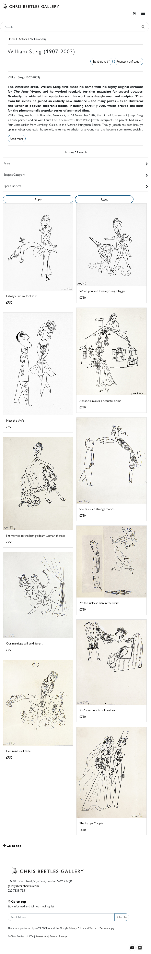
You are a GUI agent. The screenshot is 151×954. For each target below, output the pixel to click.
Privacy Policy (76, 928)
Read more (16, 138)
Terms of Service (98, 928)
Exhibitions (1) (101, 61)
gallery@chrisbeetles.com (23, 885)
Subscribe (122, 917)
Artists (23, 39)
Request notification (128, 61)
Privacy (53, 936)
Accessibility (42, 936)
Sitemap (63, 936)
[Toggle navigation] (143, 13)
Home (11, 39)
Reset (104, 199)
